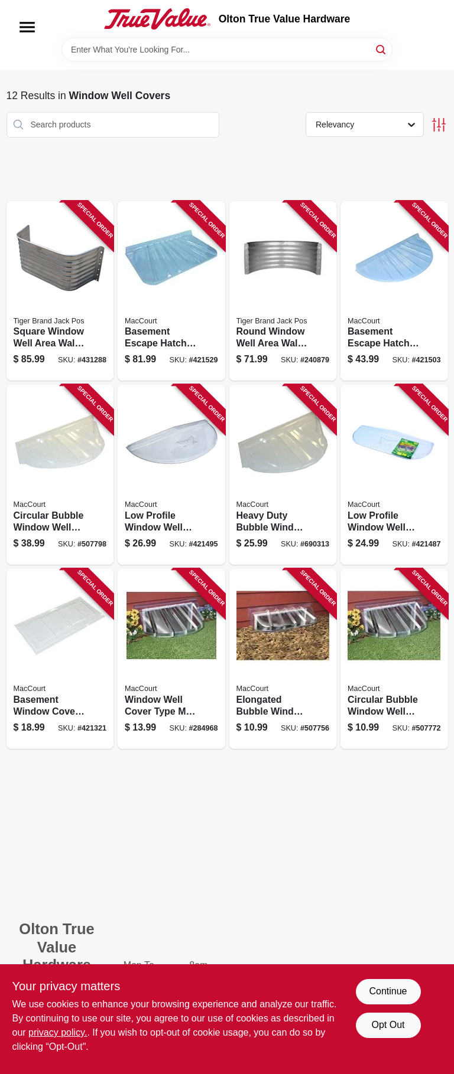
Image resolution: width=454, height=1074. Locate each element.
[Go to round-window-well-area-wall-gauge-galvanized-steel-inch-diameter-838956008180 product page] (283, 291)
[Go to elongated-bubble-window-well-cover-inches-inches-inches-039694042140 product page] (283, 659)
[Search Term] (227, 49)
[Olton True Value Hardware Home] (157, 19)
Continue (388, 991)
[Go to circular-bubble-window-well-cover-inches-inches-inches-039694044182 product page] (60, 475)
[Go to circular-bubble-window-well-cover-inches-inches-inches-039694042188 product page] (394, 659)
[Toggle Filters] (439, 125)
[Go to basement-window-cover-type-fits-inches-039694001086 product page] (60, 659)
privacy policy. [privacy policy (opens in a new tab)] (57, 1032)
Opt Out (387, 1025)
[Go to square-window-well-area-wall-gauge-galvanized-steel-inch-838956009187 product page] (60, 291)
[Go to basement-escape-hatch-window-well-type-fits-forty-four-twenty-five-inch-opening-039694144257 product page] (171, 291)
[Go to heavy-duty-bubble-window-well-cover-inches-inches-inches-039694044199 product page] (283, 475)
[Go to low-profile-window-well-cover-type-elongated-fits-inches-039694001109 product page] (394, 475)
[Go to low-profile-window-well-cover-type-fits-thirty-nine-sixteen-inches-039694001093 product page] (171, 475)
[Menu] (27, 27)
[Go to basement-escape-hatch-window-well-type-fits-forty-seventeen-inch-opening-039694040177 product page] (394, 291)
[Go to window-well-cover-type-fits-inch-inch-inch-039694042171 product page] (171, 659)
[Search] (381, 48)
